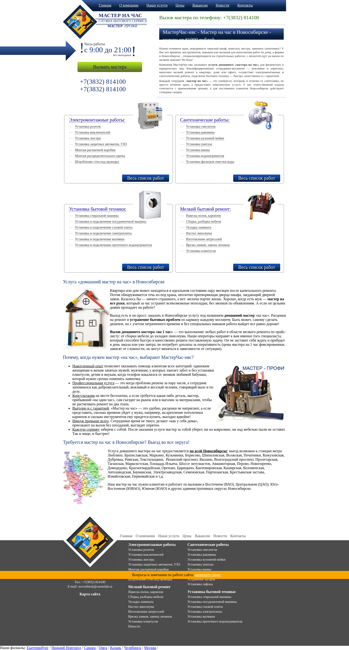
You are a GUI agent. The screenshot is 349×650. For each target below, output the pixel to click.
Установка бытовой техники (211, 592)
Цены (179, 5)
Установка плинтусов (201, 251)
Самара (90, 648)
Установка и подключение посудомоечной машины (110, 221)
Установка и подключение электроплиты (103, 233)
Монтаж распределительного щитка (100, 156)
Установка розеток (88, 126)
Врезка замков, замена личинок (208, 245)
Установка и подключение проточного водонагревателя (113, 245)
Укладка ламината (198, 227)
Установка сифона (200, 584)
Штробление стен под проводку (97, 161)
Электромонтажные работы (152, 545)
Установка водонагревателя (205, 156)
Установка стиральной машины (97, 215)
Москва (150, 648)
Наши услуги (156, 5)
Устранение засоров (201, 579)
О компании (129, 5)
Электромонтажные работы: (97, 119)
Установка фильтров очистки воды (210, 161)
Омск (103, 648)
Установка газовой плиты (205, 606)
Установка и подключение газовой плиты (103, 227)
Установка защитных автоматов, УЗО (101, 144)
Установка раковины (200, 132)
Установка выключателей (92, 132)
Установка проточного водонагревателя (214, 621)
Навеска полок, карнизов (203, 215)
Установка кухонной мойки (205, 138)
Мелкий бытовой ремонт (149, 587)
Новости (222, 5)
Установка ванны (198, 150)
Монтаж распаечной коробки (95, 150)
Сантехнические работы (208, 545)
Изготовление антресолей (204, 239)
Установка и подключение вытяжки (99, 239)
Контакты (245, 5)
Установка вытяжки (201, 616)
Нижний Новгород (66, 648)
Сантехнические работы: (205, 119)
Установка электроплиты (204, 611)
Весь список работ (145, 178)
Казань (115, 648)
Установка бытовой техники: (97, 209)
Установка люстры (88, 138)
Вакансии (200, 5)
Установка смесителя (200, 126)
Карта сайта (90, 594)
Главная (105, 5)
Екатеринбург (37, 648)
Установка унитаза (199, 144)
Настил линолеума (199, 233)
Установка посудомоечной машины (212, 602)
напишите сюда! (208, 575)
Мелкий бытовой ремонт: (205, 209)
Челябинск (132, 648)
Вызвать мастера (110, 66)
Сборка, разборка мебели (203, 221)
